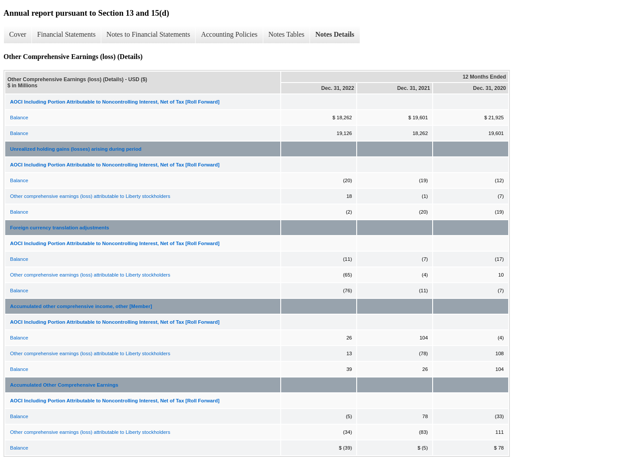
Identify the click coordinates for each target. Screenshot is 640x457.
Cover (17, 34)
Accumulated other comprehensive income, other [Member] (81, 306)
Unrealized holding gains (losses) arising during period (75, 149)
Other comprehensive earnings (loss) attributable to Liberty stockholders (90, 196)
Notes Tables (286, 34)
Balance (19, 117)
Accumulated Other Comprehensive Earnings (64, 385)
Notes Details (334, 34)
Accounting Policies (229, 34)
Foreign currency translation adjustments (59, 227)
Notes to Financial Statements (148, 34)
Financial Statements (66, 34)
